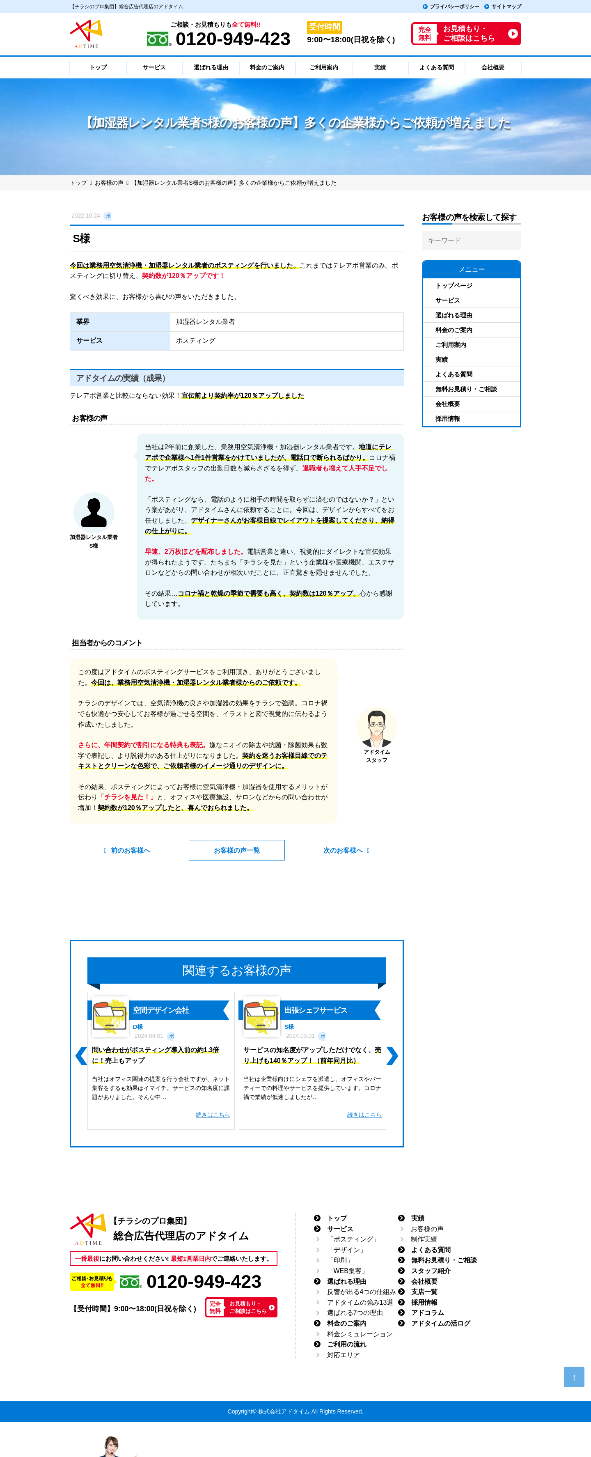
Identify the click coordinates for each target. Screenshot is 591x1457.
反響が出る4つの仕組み (361, 1291)
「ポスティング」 (353, 1239)
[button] (80, 1056)
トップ (337, 1218)
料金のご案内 (453, 329)
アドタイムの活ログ (440, 1323)
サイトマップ (506, 6)
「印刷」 (340, 1260)
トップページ (453, 285)
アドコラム (427, 1312)
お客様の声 (427, 1228)
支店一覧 (424, 1291)
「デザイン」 (347, 1249)
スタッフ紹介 (431, 1270)
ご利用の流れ (347, 1344)
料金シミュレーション (360, 1333)
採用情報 (447, 418)
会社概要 (447, 403)
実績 (441, 359)
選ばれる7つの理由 (355, 1312)
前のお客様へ (132, 850)
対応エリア (343, 1354)
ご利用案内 (450, 344)
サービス (447, 300)
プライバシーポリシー (454, 6)
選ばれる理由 (453, 315)
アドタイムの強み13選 (360, 1302)
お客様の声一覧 (237, 850)
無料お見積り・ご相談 (466, 388)
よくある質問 (453, 374)
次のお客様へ (342, 850)
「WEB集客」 (347, 1270)
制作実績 (424, 1239)
